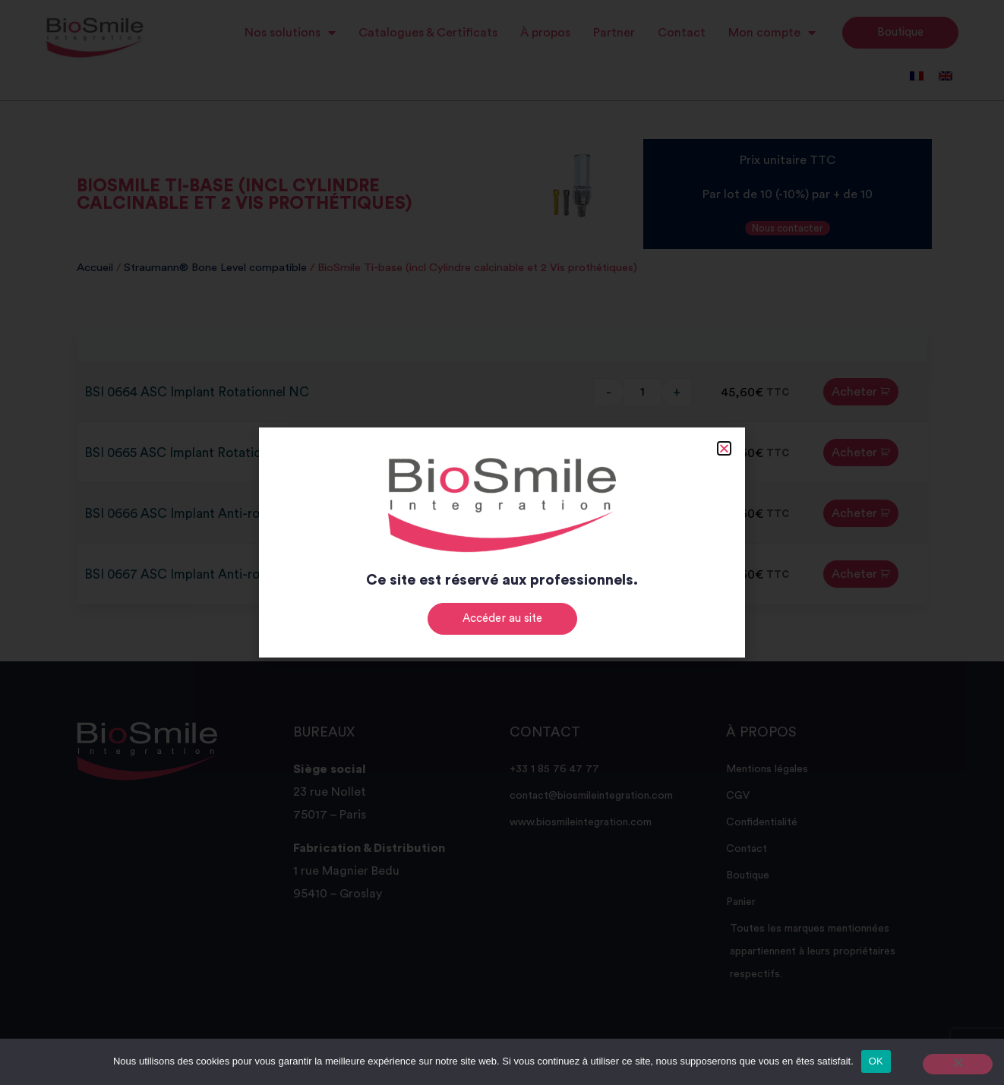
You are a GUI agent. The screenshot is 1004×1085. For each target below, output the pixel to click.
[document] (502, 542)
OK (876, 1061)
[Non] (958, 1064)
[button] (724, 448)
